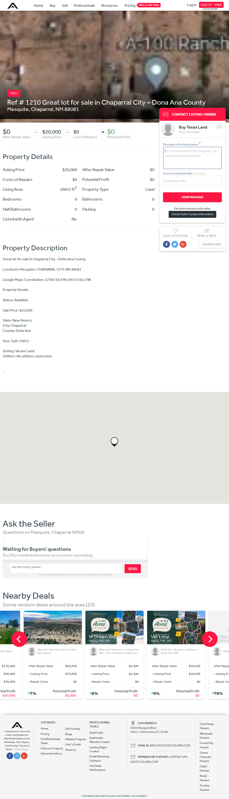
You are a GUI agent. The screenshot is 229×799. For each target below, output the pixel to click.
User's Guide (73, 744)
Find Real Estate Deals (50, 741)
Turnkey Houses (205, 787)
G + (24, 756)
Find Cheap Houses (207, 726)
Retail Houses (204, 778)
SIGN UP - (211, 5)
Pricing (130, 5)
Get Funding (72, 729)
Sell (64, 5)
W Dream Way (103, 636)
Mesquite (18, 109)
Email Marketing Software (99, 758)
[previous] (19, 639)
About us (70, 750)
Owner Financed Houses (205, 757)
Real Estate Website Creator (99, 740)
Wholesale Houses (206, 736)
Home (38, 5)
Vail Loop (160, 636)
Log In (192, 4)
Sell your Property (52, 748)
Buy (52, 5)
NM (59, 109)
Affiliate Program (75, 739)
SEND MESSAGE (192, 197)
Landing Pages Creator (98, 749)
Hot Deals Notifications (97, 768)
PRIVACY (127, 796)
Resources (109, 5)
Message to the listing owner (182, 144)
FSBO (13, 93)
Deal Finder (96, 733)
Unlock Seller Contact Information (192, 214)
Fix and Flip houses (206, 745)
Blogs (68, 734)
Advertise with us (51, 753)
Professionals (84, 5)
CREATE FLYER (211, 244)
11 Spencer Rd (41, 636)
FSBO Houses (204, 768)
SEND (132, 568)
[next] (210, 639)
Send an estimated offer (184, 173)
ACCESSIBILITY (139, 796)
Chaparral (42, 109)
